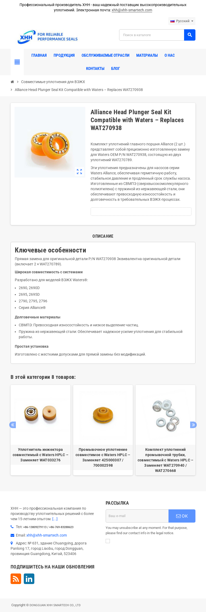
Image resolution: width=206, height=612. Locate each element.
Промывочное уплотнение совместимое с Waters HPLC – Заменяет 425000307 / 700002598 (103, 457)
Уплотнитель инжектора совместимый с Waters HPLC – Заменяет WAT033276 (41, 454)
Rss (16, 578)
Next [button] (193, 425)
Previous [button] (12, 425)
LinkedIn (29, 578)
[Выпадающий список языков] (181, 21)
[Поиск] (157, 35)
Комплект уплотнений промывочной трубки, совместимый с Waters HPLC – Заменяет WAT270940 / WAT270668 (166, 460)
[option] (40, 430)
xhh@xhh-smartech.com (132, 10)
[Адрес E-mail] (137, 516)
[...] (55, 519)
